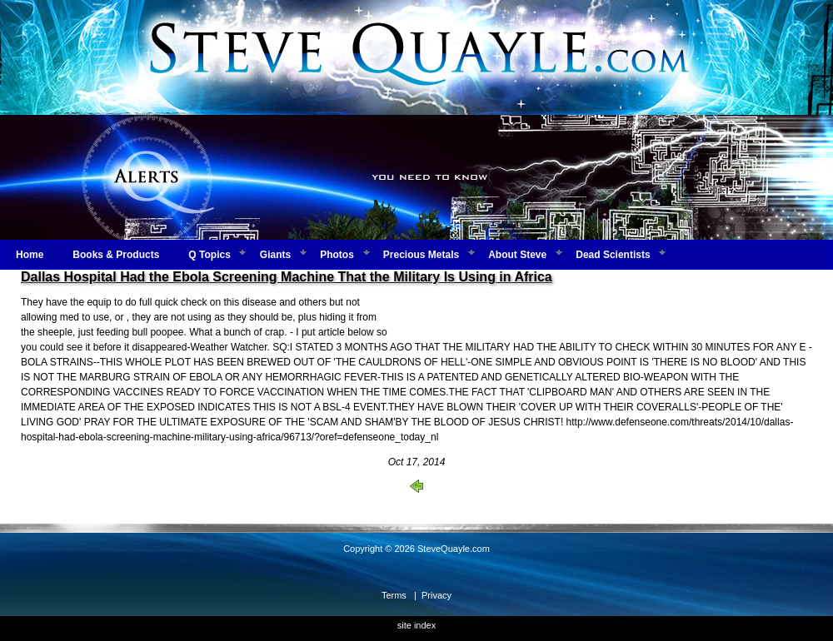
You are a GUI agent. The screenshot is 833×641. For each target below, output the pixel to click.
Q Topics (209, 255)
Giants (275, 255)
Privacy (436, 595)
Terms (394, 595)
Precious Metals (421, 255)
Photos (337, 255)
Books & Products (115, 255)
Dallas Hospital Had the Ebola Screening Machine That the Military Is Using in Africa (286, 277)
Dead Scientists (613, 255)
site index (416, 625)
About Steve (517, 255)
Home (29, 255)
